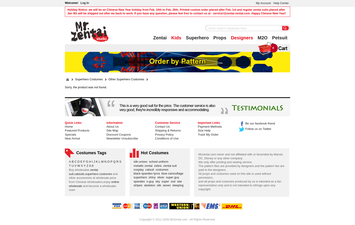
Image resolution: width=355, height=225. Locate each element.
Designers (242, 37)
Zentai (160, 37)
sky (158, 181)
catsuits (79, 174)
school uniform (159, 161)
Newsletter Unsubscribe (122, 138)
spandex (140, 181)
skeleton (150, 185)
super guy (173, 177)
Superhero (197, 37)
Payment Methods (210, 126)
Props (219, 37)
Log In (85, 3)
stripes (139, 185)
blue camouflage (173, 173)
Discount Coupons (118, 134)
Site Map (112, 130)
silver (161, 177)
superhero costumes (98, 174)
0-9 (91, 165)
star (180, 181)
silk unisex (141, 161)
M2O (263, 37)
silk (160, 185)
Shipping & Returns (168, 130)
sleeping (178, 185)
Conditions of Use (166, 138)
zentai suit (170, 165)
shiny (153, 177)
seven (167, 185)
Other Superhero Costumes (126, 79)
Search (285, 28)
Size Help (204, 130)
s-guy (151, 181)
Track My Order (208, 134)
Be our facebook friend (257, 123)
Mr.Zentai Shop (89, 31)
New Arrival (72, 138)
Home (69, 126)
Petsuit (279, 37)
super (166, 181)
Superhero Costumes (89, 79)
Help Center (281, 3)
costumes (163, 169)
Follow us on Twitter (255, 128)
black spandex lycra (147, 173)
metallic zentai (144, 165)
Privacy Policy (164, 134)
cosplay (139, 169)
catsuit (150, 169)
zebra (158, 165)
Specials (70, 134)
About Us (112, 126)
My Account (263, 3)
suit (174, 181)
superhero (141, 177)
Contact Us (162, 126)
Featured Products (77, 130)
